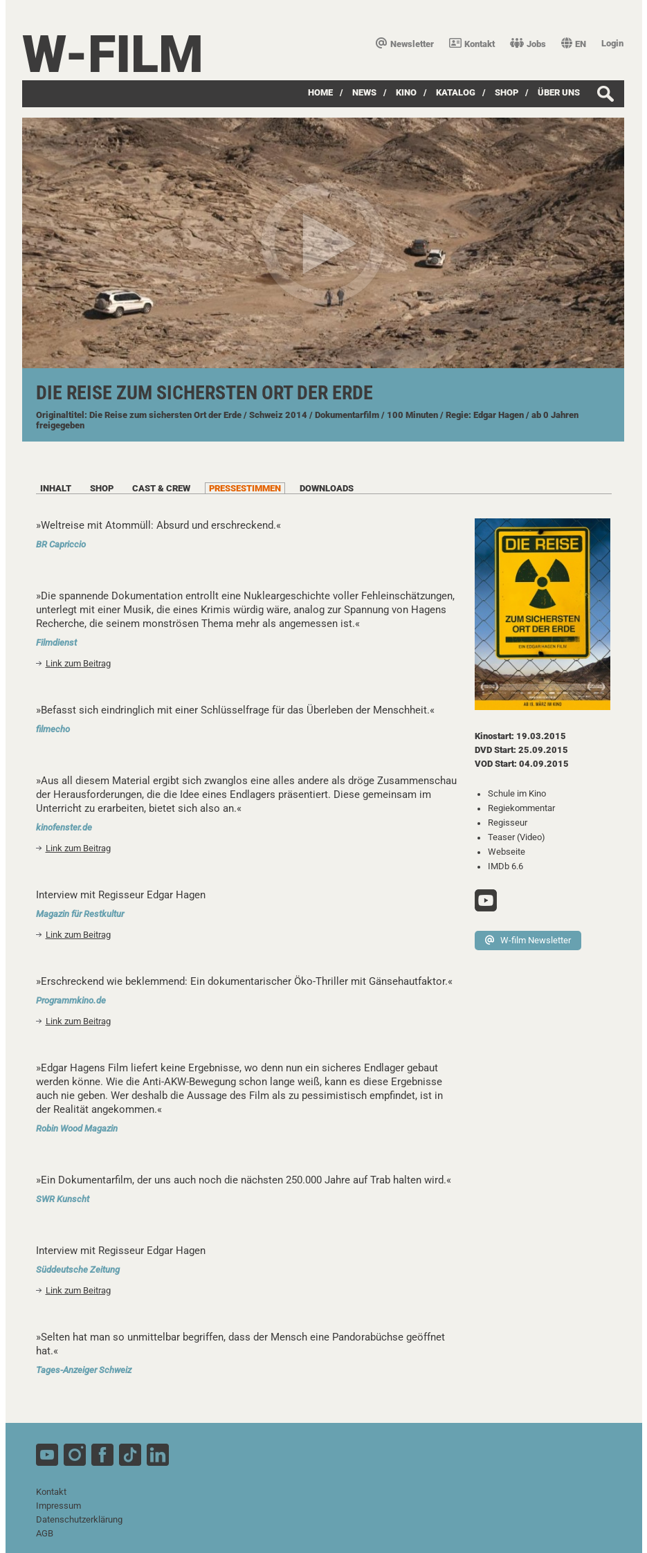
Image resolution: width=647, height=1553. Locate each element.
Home (320, 92)
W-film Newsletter (528, 940)
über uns (559, 92)
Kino (406, 92)
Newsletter (405, 44)
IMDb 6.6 (505, 866)
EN (573, 44)
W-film (112, 54)
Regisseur (507, 822)
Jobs (528, 44)
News (364, 92)
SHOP (506, 92)
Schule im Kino (517, 793)
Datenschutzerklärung (79, 1519)
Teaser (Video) (516, 837)
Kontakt (472, 44)
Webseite (506, 851)
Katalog (455, 92)
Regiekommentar (521, 808)
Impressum (58, 1505)
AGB (44, 1533)
